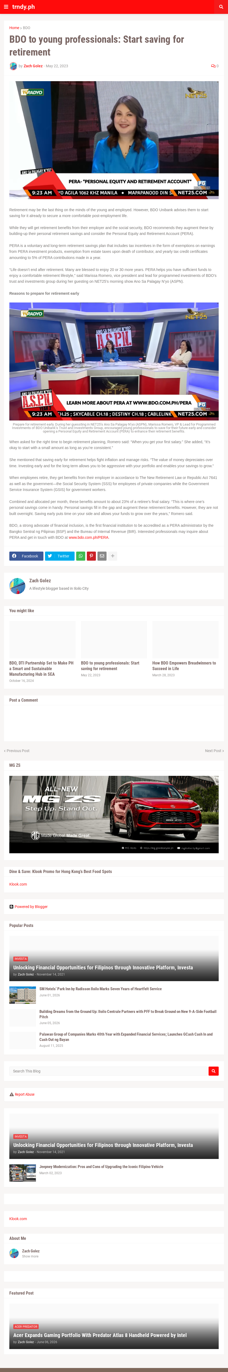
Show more (30, 1256)
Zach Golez (40, 580)
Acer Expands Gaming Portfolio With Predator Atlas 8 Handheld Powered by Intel (100, 1335)
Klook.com (18, 884)
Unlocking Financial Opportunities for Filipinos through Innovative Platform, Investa (103, 967)
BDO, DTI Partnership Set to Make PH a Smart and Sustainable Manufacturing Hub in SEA (41, 669)
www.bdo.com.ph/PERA (88, 537)
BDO (26, 28)
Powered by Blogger (28, 907)
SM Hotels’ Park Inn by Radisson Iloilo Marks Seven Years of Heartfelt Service (100, 988)
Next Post (213, 751)
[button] (6, 6)
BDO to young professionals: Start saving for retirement (110, 666)
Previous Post (18, 751)
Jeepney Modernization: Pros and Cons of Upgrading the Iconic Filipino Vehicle (101, 1166)
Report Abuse (25, 1094)
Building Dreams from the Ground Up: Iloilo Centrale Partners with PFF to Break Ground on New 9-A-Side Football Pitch (128, 1014)
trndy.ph (23, 6)
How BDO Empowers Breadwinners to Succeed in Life (184, 666)
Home (14, 28)
